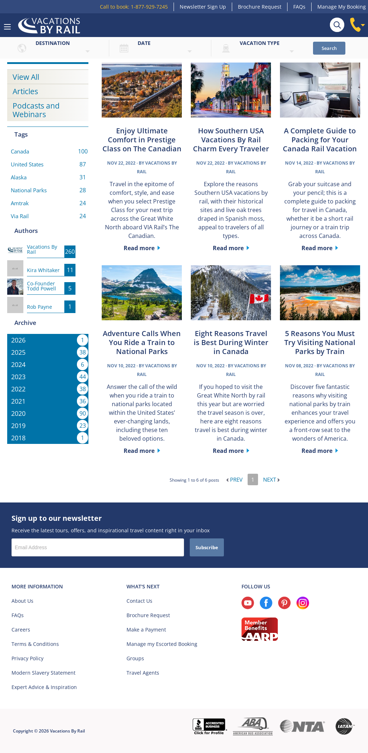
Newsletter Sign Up (203, 6)
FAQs (299, 6)
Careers (21, 629)
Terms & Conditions (35, 643)
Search (329, 48)
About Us (22, 600)
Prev (234, 479)
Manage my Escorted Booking (161, 643)
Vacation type (260, 43)
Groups (135, 658)
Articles (25, 91)
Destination (53, 43)
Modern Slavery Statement (43, 672)
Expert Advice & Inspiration (44, 687)
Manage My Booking (341, 6)
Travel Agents (142, 672)
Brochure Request (259, 6)
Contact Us (139, 600)
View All (26, 77)
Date (144, 43)
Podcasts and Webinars (36, 110)
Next (271, 479)
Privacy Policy (27, 658)
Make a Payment (146, 629)
